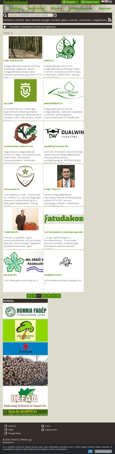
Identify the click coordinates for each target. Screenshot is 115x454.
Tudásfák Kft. (11, 232)
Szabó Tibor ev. (52, 189)
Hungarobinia (14, 433)
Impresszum (51, 429)
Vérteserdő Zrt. (12, 189)
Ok (90, 451)
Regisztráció (92, 2)
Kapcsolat (105, 8)
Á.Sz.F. (48, 426)
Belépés (70, 2)
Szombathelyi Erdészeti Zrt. (19, 146)
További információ (103, 451)
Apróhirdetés (36, 8)
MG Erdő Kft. (10, 274)
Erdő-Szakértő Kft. (14, 60)
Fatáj (10, 429)
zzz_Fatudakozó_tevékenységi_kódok (64, 232)
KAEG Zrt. (49, 60)
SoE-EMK (8, 103)
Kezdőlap (15, 8)
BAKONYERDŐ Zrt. (53, 103)
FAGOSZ (12, 426)
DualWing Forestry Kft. (56, 146)
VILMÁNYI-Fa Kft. (53, 274)
